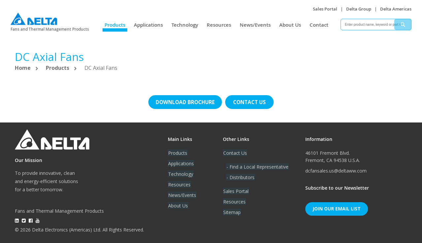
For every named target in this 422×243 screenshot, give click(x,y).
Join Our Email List (337, 208)
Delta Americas (395, 9)
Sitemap (231, 211)
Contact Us (235, 152)
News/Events (255, 24)
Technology (184, 24)
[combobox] (376, 24)
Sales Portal (325, 9)
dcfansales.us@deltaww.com (336, 170)
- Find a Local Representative (257, 166)
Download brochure (184, 101)
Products (115, 24)
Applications (148, 24)
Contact (319, 24)
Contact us (250, 101)
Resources (219, 24)
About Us (290, 24)
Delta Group (358, 9)
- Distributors (240, 177)
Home (23, 67)
